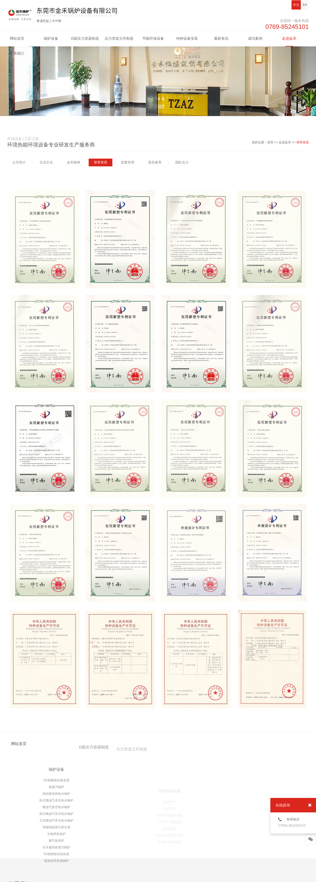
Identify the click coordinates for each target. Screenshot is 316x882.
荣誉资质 (302, 142)
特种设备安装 (187, 38)
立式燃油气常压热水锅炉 (56, 876)
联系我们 (17, 53)
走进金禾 (289, 38)
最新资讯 (221, 38)
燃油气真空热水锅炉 (56, 863)
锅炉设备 (51, 38)
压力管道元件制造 (119, 38)
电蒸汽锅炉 (56, 843)
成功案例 (255, 38)
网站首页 (17, 38)
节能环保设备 (153, 38)
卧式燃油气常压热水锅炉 (56, 869)
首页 (270, 142)
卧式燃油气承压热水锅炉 (56, 856)
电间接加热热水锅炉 (56, 849)
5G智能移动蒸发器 (56, 836)
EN (305, 5)
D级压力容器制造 (85, 38)
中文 (296, 5)
